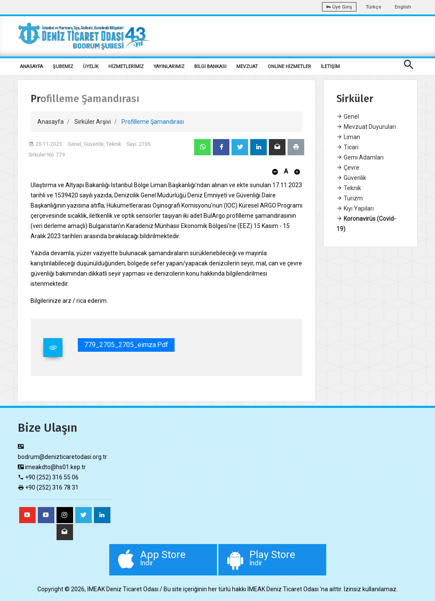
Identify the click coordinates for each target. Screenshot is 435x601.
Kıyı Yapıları (355, 208)
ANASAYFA (31, 66)
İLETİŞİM (330, 66)
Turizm (349, 198)
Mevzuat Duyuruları (366, 126)
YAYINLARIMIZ (168, 66)
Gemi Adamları (360, 157)
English (403, 7)
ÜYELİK (91, 66)
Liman (348, 137)
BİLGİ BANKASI (210, 66)
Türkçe (373, 7)
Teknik (348, 188)
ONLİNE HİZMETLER (289, 66)
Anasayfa (50, 121)
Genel (347, 116)
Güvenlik (351, 177)
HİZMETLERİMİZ (126, 66)
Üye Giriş (339, 7)
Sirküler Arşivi (92, 121)
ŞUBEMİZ (63, 66)
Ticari (347, 147)
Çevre (347, 167)
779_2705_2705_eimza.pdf (126, 345)
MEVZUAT (247, 66)
